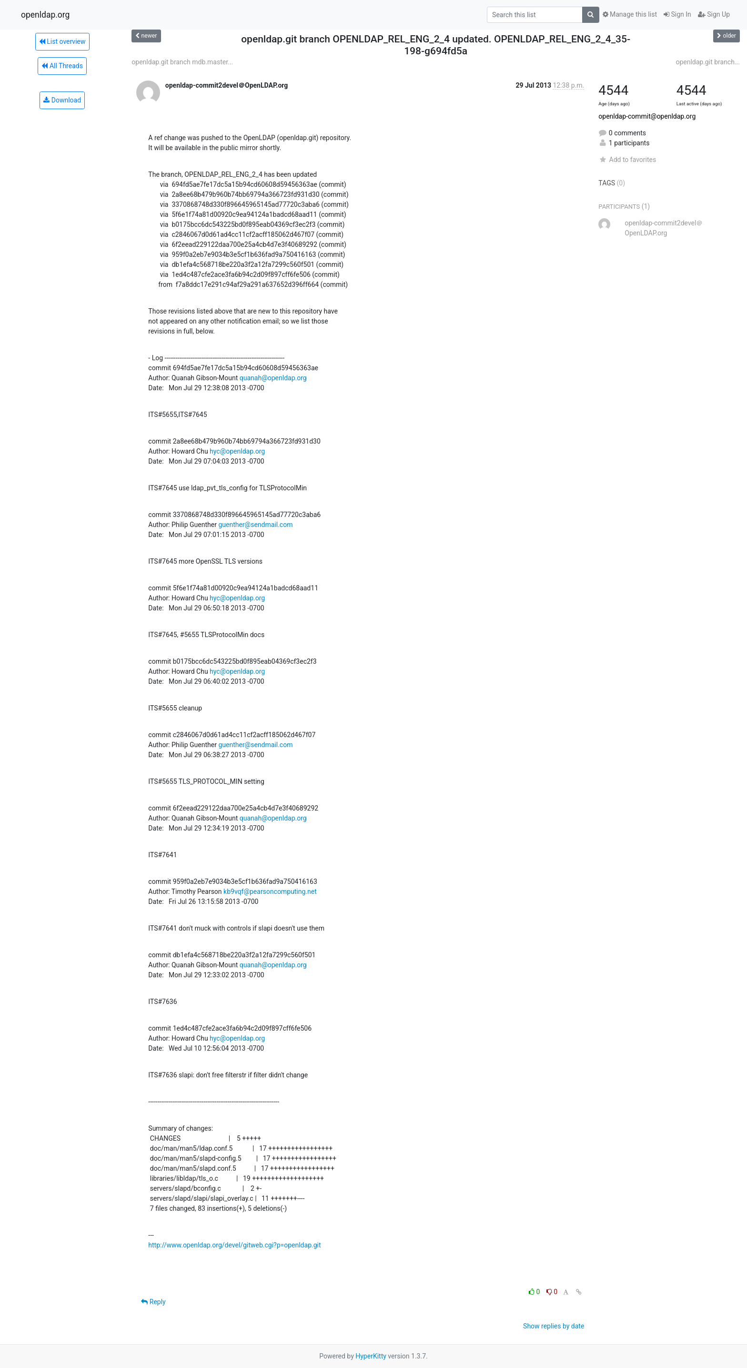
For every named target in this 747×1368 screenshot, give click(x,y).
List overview (62, 41)
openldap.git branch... (708, 62)
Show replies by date (553, 1326)
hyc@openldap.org (237, 451)
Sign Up (714, 14)
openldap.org (45, 15)
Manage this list (630, 14)
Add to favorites (627, 159)
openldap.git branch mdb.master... (182, 62)
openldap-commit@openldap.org (647, 116)
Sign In (677, 14)
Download (62, 100)
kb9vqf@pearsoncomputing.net (270, 891)
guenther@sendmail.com (255, 524)
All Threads (61, 66)
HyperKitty (370, 1356)
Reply (153, 1302)
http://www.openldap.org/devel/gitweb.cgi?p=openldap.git (234, 1245)
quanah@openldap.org (273, 378)
